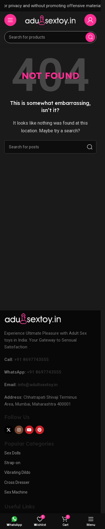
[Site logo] (50, 19)
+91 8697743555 (31, 359)
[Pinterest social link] (39, 430)
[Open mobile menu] (10, 20)
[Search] (50, 37)
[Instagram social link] (19, 430)
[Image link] (33, 318)
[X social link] (8, 430)
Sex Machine (16, 492)
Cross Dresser (17, 482)
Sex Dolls (12, 453)
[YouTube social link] (29, 430)
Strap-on (12, 462)
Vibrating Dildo (17, 472)
